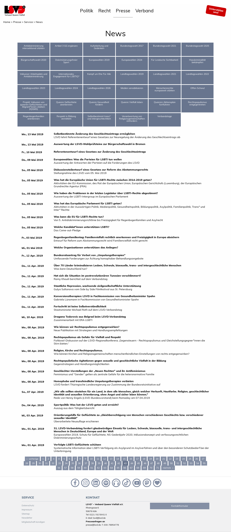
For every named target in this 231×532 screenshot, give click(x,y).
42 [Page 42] (118, 463)
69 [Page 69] (144, 467)
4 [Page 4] (59, 458)
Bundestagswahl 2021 (164, 45)
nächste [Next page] (169, 467)
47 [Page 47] (151, 463)
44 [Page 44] (132, 463)
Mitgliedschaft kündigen (33, 522)
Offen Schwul (197, 88)
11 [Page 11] (98, 458)
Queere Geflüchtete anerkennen (66, 103)
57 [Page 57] (65, 467)
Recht (104, 10)
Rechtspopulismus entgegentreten (197, 103)
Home (6, 22)
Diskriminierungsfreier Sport (66, 61)
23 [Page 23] (176, 458)
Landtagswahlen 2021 (164, 74)
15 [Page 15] (124, 458)
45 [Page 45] (138, 463)
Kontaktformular (179, 505)
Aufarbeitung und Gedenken (99, 46)
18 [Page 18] (144, 458)
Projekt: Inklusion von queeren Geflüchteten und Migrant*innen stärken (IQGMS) (33, 105)
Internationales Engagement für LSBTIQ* (66, 75)
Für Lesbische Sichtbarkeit (164, 59)
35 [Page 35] (72, 463)
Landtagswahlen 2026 (99, 88)
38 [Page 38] (92, 463)
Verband (144, 10)
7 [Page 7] (74, 458)
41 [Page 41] (112, 463)
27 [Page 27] (203, 458)
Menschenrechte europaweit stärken (165, 89)
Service (28, 22)
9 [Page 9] (85, 458)
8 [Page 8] (80, 458)
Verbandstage (164, 116)
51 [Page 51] (178, 463)
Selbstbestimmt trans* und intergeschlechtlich (99, 117)
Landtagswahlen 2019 (131, 74)
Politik (86, 10)
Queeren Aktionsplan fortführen (164, 103)
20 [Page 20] (157, 458)
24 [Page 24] (183, 458)
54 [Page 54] (197, 463)
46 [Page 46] (145, 463)
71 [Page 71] (157, 467)
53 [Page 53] (191, 463)
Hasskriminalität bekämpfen (197, 61)
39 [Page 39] (99, 463)
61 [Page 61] (91, 467)
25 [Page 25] (190, 458)
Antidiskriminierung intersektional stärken (33, 46)
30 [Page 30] (39, 463)
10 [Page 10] (91, 458)
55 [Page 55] (204, 463)
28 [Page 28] (26, 463)
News (39, 22)
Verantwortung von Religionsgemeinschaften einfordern (132, 118)
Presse (123, 10)
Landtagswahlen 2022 (197, 74)
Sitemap (26, 513)
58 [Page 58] (72, 467)
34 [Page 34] (66, 463)
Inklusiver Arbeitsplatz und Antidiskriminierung (33, 75)
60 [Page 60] (85, 467)
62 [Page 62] (98, 467)
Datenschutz (28, 505)
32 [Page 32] (53, 463)
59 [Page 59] (78, 467)
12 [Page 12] (104, 458)
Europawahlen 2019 (99, 59)
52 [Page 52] (184, 463)
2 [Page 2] (48, 458)
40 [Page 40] (105, 463)
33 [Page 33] (59, 463)
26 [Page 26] (196, 458)
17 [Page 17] (137, 458)
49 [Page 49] (164, 463)
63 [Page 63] (105, 467)
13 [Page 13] (111, 458)
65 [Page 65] (118, 467)
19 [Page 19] (150, 458)
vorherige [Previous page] (34, 458)
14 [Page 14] (117, 458)
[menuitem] (86, 10)
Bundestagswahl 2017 (131, 45)
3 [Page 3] (53, 458)
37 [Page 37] (86, 463)
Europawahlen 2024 (132, 59)
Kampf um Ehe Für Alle (99, 74)
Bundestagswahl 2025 (197, 45)
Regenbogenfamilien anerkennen (33, 117)
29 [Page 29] (33, 463)
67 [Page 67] (131, 467)
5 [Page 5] (64, 458)
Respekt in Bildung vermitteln (66, 117)
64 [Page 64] (111, 467)
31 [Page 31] (46, 463)
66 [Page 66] (124, 467)
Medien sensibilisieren (132, 88)
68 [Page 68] (138, 467)
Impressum (27, 509)
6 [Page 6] (69, 458)
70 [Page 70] (151, 467)
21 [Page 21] (163, 458)
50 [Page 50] (171, 463)
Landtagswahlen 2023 (33, 88)
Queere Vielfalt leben (132, 102)
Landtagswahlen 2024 (66, 88)
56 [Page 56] (59, 467)
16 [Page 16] (130, 458)
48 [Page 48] (158, 463)
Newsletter (27, 517)
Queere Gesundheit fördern (99, 103)
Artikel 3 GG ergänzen (66, 45)
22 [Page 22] (170, 458)
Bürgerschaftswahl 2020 (33, 59)
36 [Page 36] (79, 463)
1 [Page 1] (43, 458)
